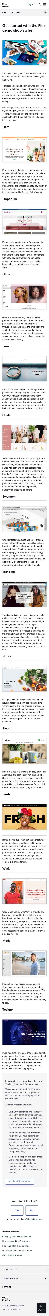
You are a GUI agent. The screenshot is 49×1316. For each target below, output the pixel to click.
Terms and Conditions (11, 1309)
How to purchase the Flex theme (17, 1251)
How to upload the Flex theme (16, 1241)
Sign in (31, 4)
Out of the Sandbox (17, 1305)
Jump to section (24, 12)
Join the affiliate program (19, 1181)
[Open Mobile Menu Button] (45, 4)
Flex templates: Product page (16, 1246)
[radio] (17, 1210)
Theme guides (9, 1269)
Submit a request (35, 1219)
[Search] (39, 4)
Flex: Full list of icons (12, 1255)
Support (6, 1287)
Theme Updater (10, 1278)
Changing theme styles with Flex (17, 1236)
